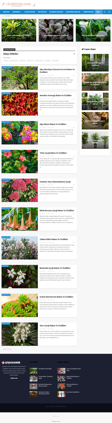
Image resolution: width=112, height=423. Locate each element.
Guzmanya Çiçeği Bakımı (73, 392)
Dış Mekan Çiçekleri (56, 12)
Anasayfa (6, 12)
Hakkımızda (16, 12)
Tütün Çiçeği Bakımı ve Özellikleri (53, 153)
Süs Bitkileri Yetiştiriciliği (45, 369)
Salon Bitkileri (30, 12)
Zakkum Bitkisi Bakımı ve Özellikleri (54, 239)
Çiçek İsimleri (55, 60)
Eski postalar (7, 349)
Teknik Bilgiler (88, 12)
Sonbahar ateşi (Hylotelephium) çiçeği (55, 182)
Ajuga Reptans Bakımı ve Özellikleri (56, 35)
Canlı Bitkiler (30, 60)
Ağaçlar (6, 60)
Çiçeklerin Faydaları (73, 12)
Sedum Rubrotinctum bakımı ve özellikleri (56, 297)
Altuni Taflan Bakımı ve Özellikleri (18, 35)
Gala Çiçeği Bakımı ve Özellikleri (93, 35)
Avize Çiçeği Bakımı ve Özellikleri (53, 325)
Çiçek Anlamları (39, 60)
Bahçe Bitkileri (6, 93)
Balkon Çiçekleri (14, 60)
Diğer (98, 12)
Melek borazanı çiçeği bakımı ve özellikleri (57, 210)
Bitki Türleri (22, 60)
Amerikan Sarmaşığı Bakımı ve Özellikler (56, 95)
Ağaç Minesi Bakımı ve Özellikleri (53, 124)
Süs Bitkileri (42, 12)
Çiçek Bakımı (47, 60)
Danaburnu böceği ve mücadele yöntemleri (44, 393)
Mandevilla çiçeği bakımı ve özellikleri (55, 268)
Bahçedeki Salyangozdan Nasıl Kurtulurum (45, 385)
